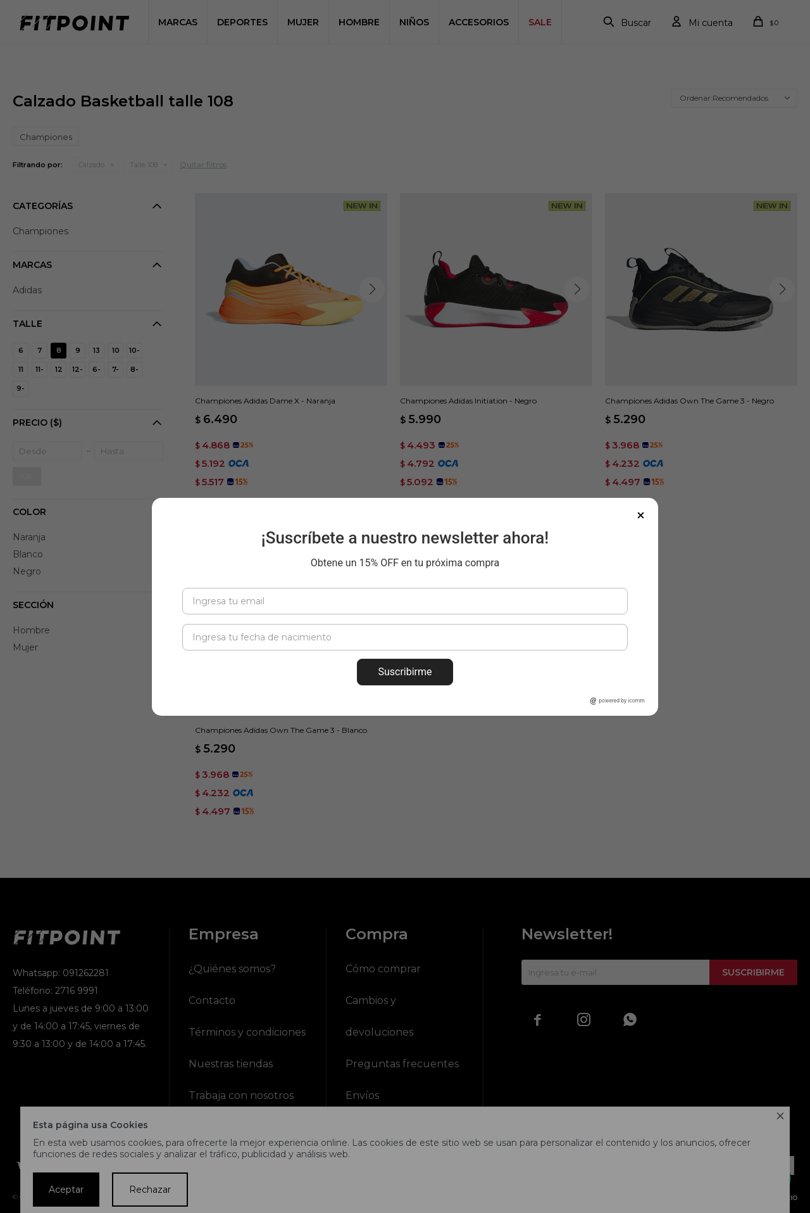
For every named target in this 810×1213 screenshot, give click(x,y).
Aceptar (66, 1189)
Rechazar (150, 1189)
